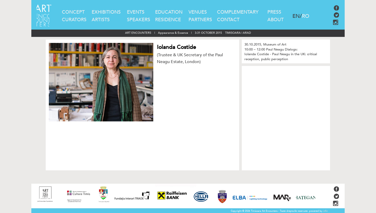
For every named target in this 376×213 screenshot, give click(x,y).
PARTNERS (200, 19)
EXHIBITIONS (106, 12)
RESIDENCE (168, 19)
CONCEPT (73, 12)
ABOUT (275, 19)
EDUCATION (169, 12)
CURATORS (74, 19)
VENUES (198, 12)
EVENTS (135, 12)
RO (305, 16)
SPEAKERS (138, 19)
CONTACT (228, 19)
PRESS (274, 12)
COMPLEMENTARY (237, 12)
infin (325, 210)
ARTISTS (101, 19)
